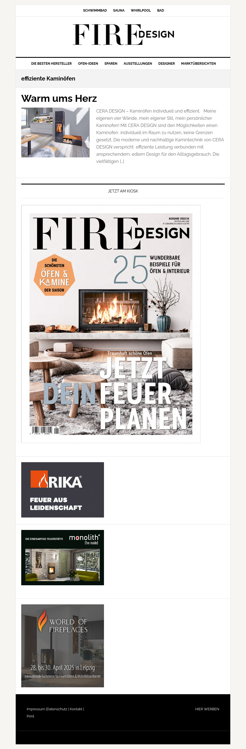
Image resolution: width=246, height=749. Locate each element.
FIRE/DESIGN (123, 34)
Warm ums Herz (59, 98)
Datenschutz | (58, 709)
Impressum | (37, 709)
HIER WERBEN (207, 709)
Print (30, 716)
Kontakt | (76, 709)
